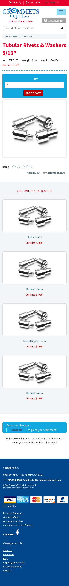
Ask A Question (53, 20)
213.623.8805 (25, 21)
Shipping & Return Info (14, 562)
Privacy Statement (12, 566)
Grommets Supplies (13, 521)
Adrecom (15, 488)
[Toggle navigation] (61, 12)
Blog (5, 558)
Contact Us (8, 554)
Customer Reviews (54, 172)
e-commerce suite (27, 488)
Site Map (7, 570)
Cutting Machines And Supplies (18, 525)
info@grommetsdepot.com (45, 480)
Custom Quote (52, 2)
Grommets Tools (11, 517)
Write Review (33, 172)
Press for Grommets (13, 513)
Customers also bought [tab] (34, 191)
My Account (33, 2)
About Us (7, 550)
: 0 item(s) (15, 2)
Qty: (35, 78)
